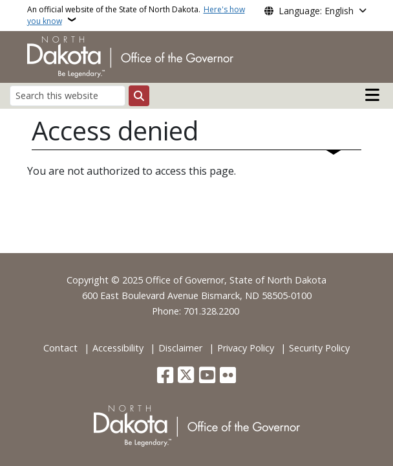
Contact (60, 348)
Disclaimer (180, 348)
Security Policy (319, 348)
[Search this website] (67, 95)
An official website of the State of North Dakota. (136, 15)
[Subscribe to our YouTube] (207, 376)
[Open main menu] (372, 95)
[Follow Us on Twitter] (186, 376)
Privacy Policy (245, 348)
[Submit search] (139, 95)
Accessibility (117, 348)
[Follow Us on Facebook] (165, 376)
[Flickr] (228, 376)
